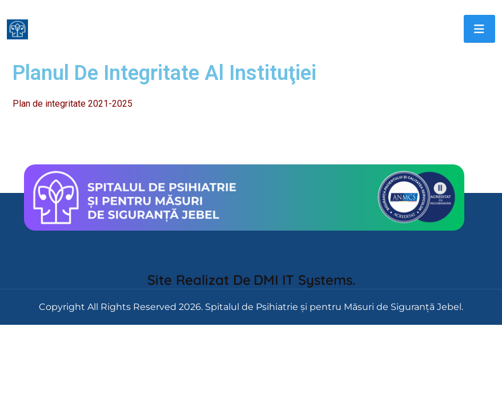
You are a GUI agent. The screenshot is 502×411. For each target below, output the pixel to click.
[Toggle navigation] (479, 29)
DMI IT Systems (303, 279)
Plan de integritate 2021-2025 (72, 103)
